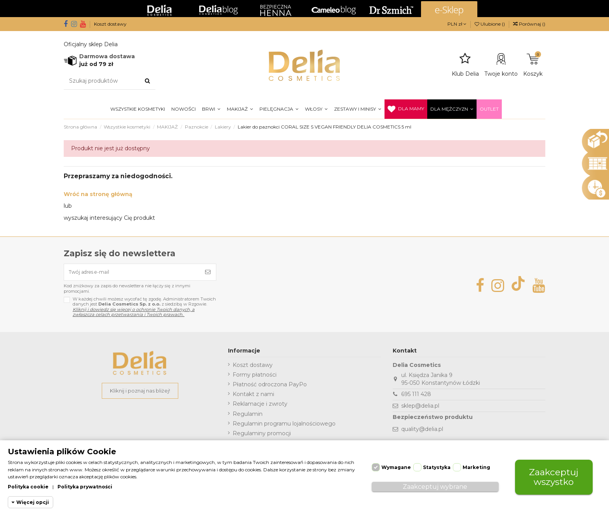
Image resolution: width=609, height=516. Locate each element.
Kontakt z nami (253, 396)
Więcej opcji (32, 502)
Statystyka (437, 465)
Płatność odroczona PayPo (270, 387)
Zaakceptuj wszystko (553, 474)
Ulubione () (490, 24)
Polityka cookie (28, 486)
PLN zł (456, 24)
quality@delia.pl (422, 431)
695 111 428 (416, 396)
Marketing (476, 465)
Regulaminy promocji (262, 436)
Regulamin (248, 416)
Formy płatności (255, 377)
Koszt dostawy (110, 24)
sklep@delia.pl (420, 408)
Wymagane (396, 465)
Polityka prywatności (84, 486)
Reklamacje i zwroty (260, 406)
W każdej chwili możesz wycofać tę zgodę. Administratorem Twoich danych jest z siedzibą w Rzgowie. (144, 309)
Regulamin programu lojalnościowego (284, 425)
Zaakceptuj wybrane (435, 484)
